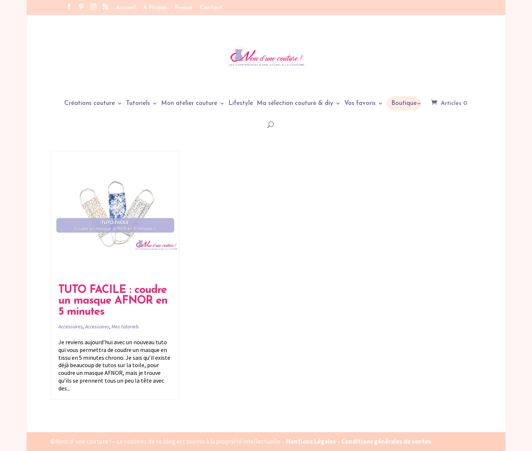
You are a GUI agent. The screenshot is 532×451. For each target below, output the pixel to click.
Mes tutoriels (125, 326)
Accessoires (70, 326)
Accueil (126, 8)
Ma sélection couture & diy (295, 103)
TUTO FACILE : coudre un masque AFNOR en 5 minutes (112, 301)
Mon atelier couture (189, 103)
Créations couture (89, 103)
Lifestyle (240, 103)
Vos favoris (360, 103)
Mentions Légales (311, 441)
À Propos (155, 8)
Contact (211, 8)
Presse (183, 8)
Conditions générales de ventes (386, 441)
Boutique (404, 103)
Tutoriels (138, 103)
